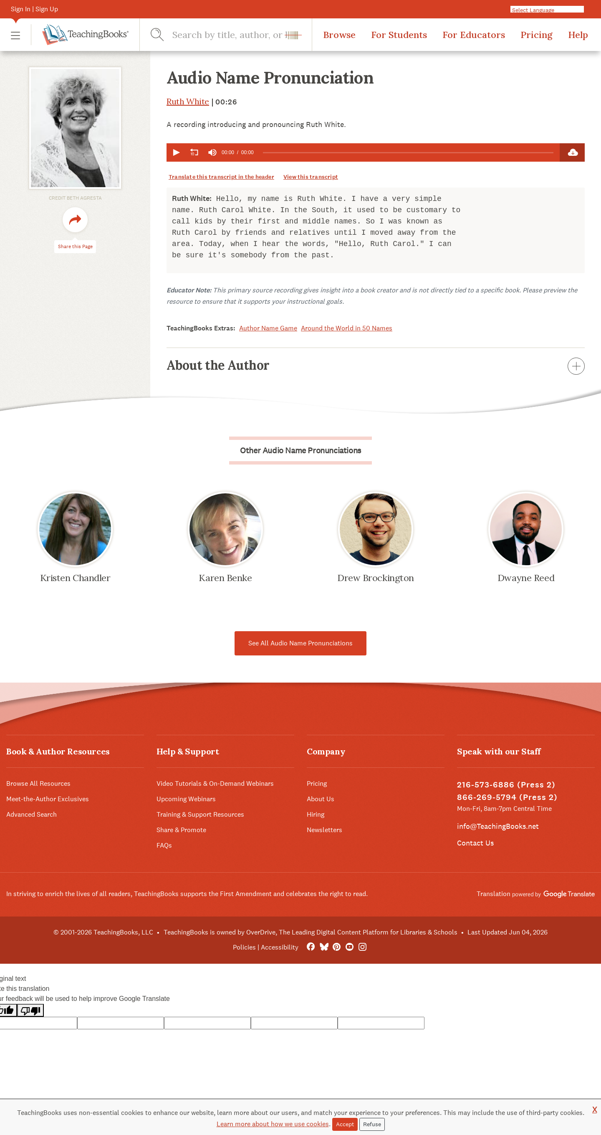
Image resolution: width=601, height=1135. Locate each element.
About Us (320, 799)
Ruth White (188, 101)
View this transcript (310, 177)
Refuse (372, 1124)
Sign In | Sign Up (34, 9)
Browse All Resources (38, 783)
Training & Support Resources (200, 814)
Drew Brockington (375, 578)
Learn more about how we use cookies (273, 1124)
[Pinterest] (336, 947)
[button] (15, 35)
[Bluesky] (323, 947)
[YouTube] (349, 947)
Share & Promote (181, 829)
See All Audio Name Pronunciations (300, 643)
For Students (399, 35)
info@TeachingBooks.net (498, 826)
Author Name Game (268, 328)
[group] (212, 152)
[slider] (408, 152)
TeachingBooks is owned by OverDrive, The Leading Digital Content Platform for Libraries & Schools (310, 932)
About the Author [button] (376, 365)
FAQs (164, 845)
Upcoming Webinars (186, 799)
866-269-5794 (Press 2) (507, 797)
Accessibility (279, 947)
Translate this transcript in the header (221, 177)
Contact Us (475, 843)
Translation (536, 893)
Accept (345, 1124)
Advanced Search (31, 814)
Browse (339, 35)
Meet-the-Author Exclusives (47, 799)
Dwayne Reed (525, 578)
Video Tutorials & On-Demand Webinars (215, 783)
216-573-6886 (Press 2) (506, 784)
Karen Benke (225, 578)
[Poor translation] (30, 1010)
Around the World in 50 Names (346, 328)
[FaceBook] (310, 947)
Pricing (536, 35)
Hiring (315, 814)
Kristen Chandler (75, 578)
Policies (244, 947)
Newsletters (324, 829)
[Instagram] (362, 947)
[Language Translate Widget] (550, 9)
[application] (363, 152)
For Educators (473, 35)
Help (578, 35)
